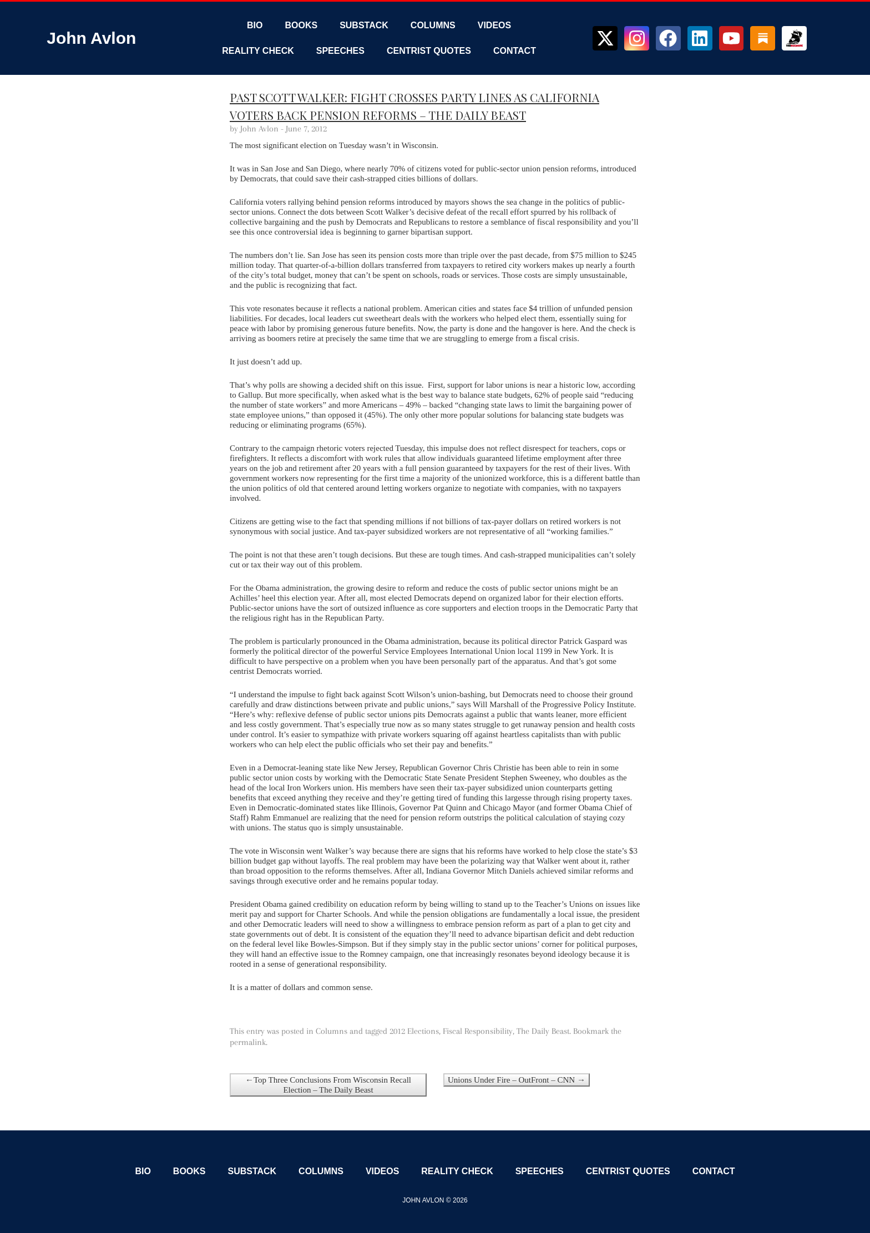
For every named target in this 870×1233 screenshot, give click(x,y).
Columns (433, 25)
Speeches (340, 50)
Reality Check (258, 50)
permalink (248, 1042)
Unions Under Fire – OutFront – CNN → (516, 1079)
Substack (364, 25)
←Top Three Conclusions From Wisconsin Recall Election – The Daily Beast (328, 1084)
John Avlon (91, 38)
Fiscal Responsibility (478, 1031)
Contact (514, 50)
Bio (254, 25)
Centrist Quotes (429, 50)
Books (301, 25)
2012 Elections (414, 1031)
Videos (494, 25)
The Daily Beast (543, 1031)
